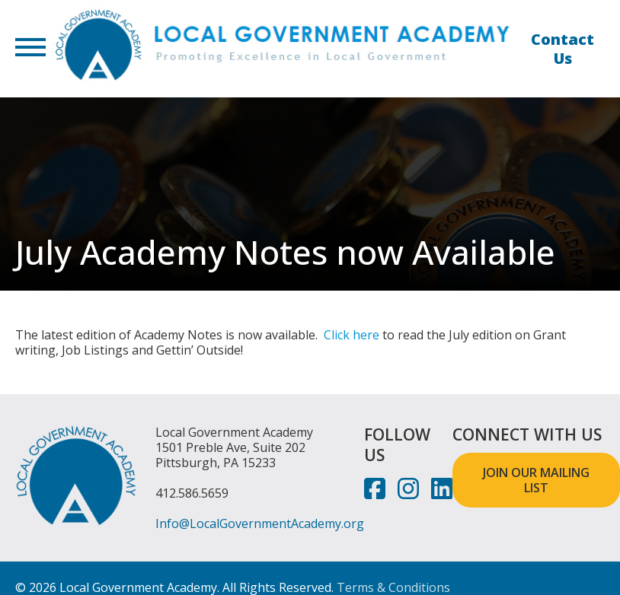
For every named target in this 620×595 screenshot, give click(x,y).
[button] (30, 48)
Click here (351, 334)
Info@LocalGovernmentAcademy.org (259, 523)
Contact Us (562, 48)
